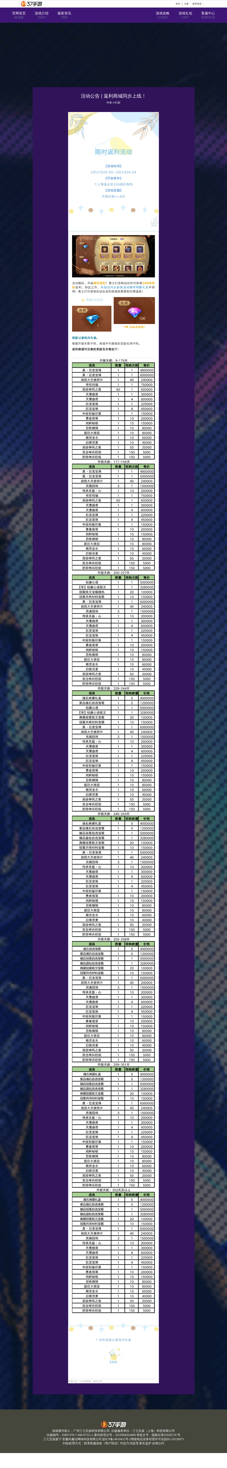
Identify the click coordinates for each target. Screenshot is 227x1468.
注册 (186, 3)
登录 (178, 3)
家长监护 (145, 1443)
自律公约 (158, 1443)
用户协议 (111, 1443)
